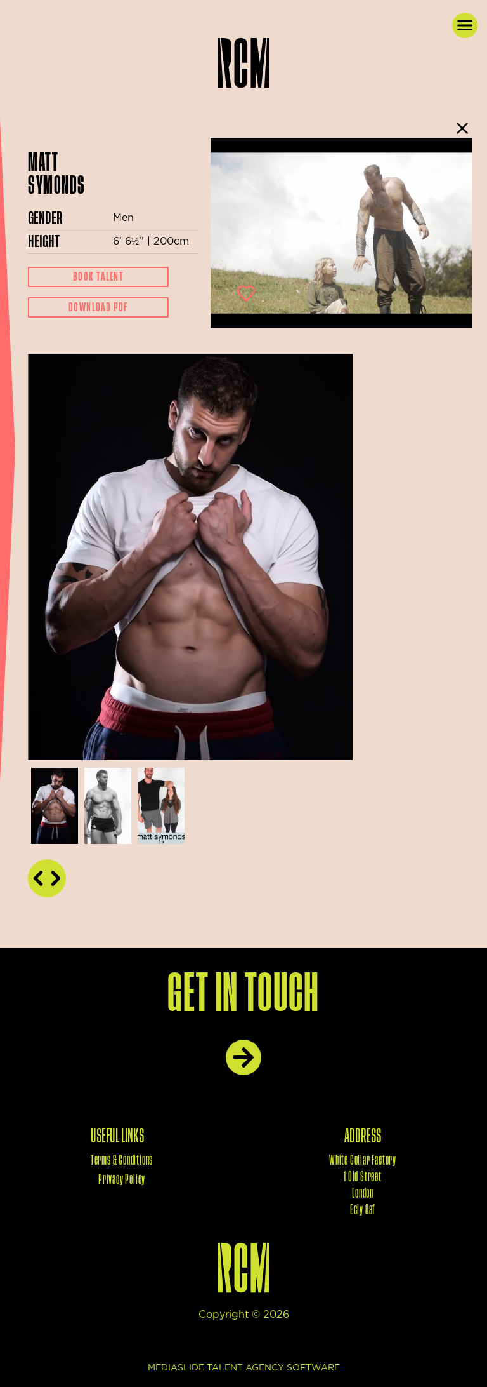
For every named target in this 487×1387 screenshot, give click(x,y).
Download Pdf (98, 307)
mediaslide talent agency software (244, 1368)
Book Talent (98, 276)
